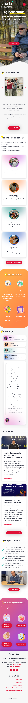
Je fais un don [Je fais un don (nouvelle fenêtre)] (14, 44)
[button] (2, 87)
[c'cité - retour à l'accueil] (7, 4)
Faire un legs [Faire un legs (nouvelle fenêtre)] (21, 644)
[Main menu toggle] (24, 4)
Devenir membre (6, 625)
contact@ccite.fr (15, 666)
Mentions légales (17, 685)
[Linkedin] (17, 670)
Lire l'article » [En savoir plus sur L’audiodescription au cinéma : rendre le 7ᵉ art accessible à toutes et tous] (8, 524)
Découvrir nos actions (14, 262)
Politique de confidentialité (14, 688)
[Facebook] (11, 670)
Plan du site (19, 679)
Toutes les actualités (14, 533)
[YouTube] (14, 670)
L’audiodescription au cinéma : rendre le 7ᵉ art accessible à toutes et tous (13, 503)
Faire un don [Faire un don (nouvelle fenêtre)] (21, 626)
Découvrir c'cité (14, 128)
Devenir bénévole (7, 644)
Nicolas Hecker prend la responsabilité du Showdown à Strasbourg (13, 455)
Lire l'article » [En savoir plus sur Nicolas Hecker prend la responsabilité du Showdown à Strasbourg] (8, 478)
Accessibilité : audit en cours (14, 690)
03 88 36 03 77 (17, 664)
